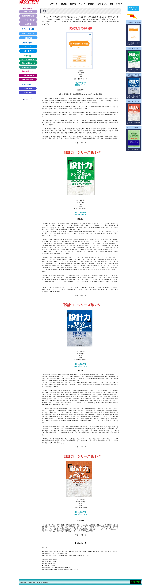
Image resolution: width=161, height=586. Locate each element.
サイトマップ (27, 99)
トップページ (52, 4)
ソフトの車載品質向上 (28, 75)
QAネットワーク (28, 51)
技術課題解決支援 (28, 16)
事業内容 (73, 4)
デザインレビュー (28, 34)
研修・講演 (28, 12)
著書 (111, 4)
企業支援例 (28, 88)
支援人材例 (28, 92)
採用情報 (91, 4)
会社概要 (63, 4)
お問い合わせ (102, 4)
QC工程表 (28, 38)
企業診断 (28, 24)
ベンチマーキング (28, 20)
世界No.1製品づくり (28, 63)
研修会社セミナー (28, 67)
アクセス (119, 4)
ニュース (82, 4)
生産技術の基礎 (27, 79)
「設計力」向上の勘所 (28, 59)
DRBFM (28, 46)
